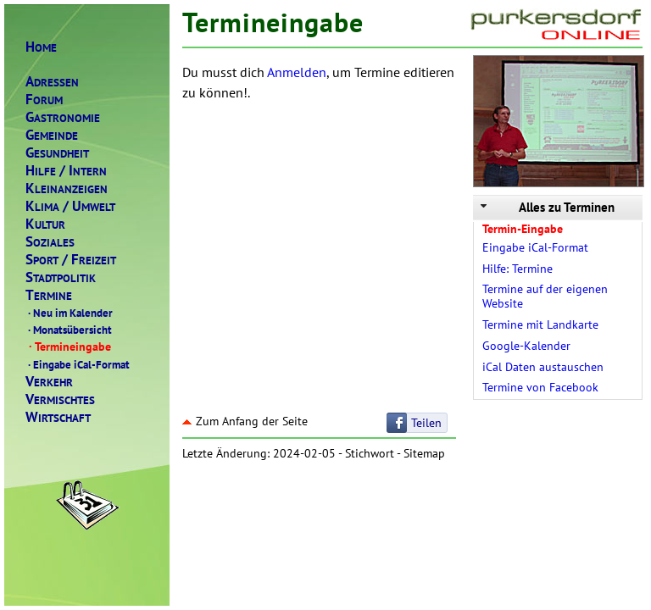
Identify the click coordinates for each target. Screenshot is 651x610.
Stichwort (369, 453)
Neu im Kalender (69, 312)
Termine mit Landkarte (540, 324)
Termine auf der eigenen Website (545, 296)
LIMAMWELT (70, 206)
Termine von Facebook (540, 387)
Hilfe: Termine (517, 268)
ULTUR (45, 224)
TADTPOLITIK (60, 277)
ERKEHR (49, 382)
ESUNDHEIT (57, 153)
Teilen (426, 422)
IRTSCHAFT (58, 417)
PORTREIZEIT (70, 260)
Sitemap (424, 453)
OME (41, 47)
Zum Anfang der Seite (245, 421)
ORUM (44, 99)
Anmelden (296, 72)
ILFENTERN (66, 171)
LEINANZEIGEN (66, 188)
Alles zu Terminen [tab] (546, 207)
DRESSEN (52, 82)
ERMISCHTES (60, 399)
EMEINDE (51, 135)
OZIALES (50, 242)
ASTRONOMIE (62, 117)
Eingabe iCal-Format (77, 364)
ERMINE (48, 295)
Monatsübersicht (68, 329)
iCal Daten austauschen (543, 366)
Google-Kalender (526, 345)
